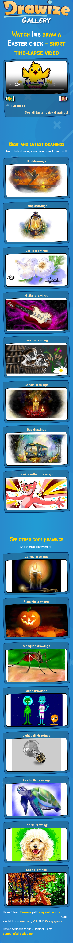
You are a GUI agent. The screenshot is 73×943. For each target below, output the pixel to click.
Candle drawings (36, 385)
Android (25, 921)
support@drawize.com (19, 934)
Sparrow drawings (37, 340)
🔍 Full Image (15, 106)
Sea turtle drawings (36, 780)
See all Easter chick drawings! (46, 112)
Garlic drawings (36, 251)
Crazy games (54, 921)
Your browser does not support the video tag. (36, 77)
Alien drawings (36, 691)
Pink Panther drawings (36, 474)
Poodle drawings (37, 825)
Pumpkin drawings (36, 601)
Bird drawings (36, 161)
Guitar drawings (36, 295)
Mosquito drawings (36, 646)
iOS (35, 921)
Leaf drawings (36, 870)
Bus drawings (36, 429)
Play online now (49, 912)
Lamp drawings (36, 206)
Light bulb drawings (36, 735)
